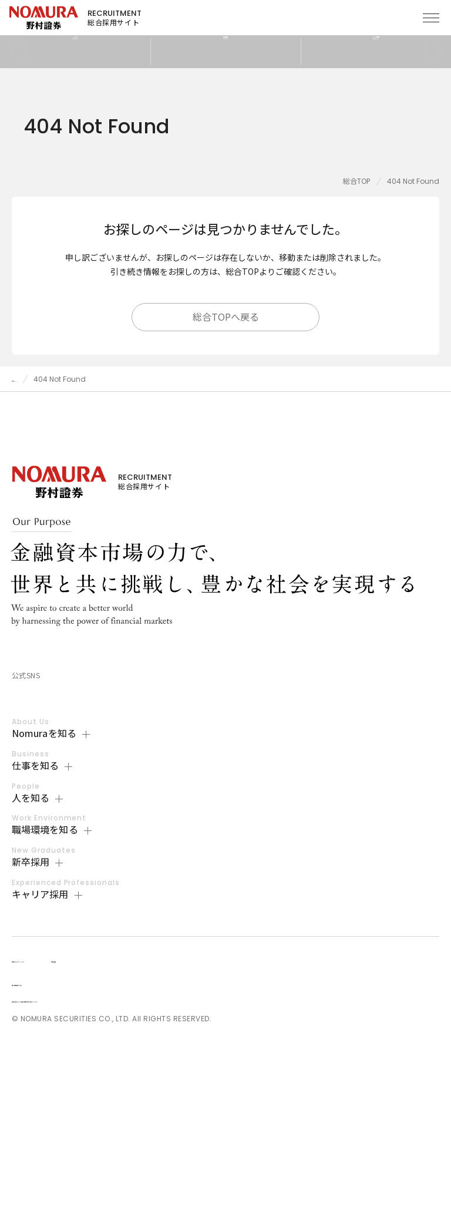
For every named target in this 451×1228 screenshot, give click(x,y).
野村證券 (140, 1142)
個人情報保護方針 (43, 1165)
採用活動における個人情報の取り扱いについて (95, 1182)
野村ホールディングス (54, 1142)
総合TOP (356, 181)
